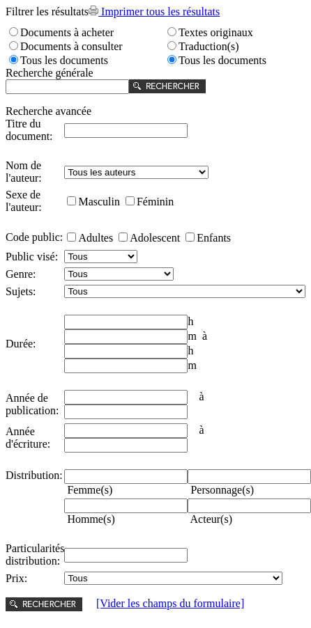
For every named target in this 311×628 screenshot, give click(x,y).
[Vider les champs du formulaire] (170, 603)
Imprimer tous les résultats (154, 11)
